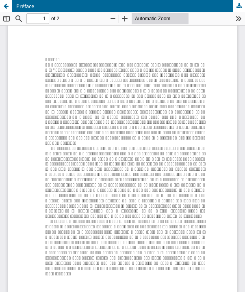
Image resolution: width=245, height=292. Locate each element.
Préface (25, 6)
